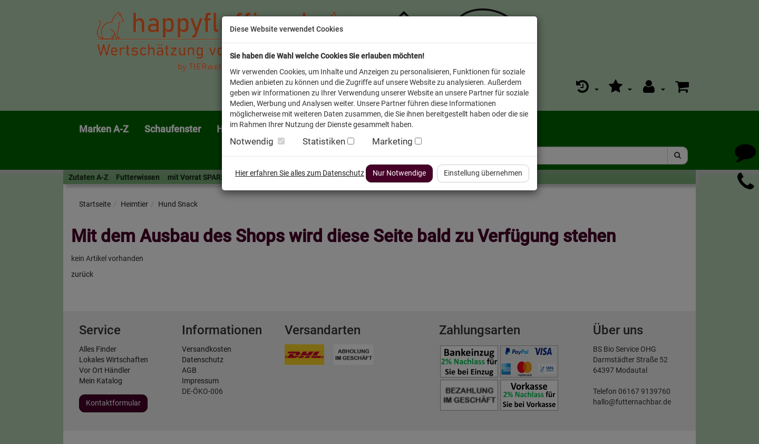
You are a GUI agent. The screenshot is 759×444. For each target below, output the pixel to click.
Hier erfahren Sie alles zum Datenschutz (299, 173)
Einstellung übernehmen (483, 173)
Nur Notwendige (399, 173)
